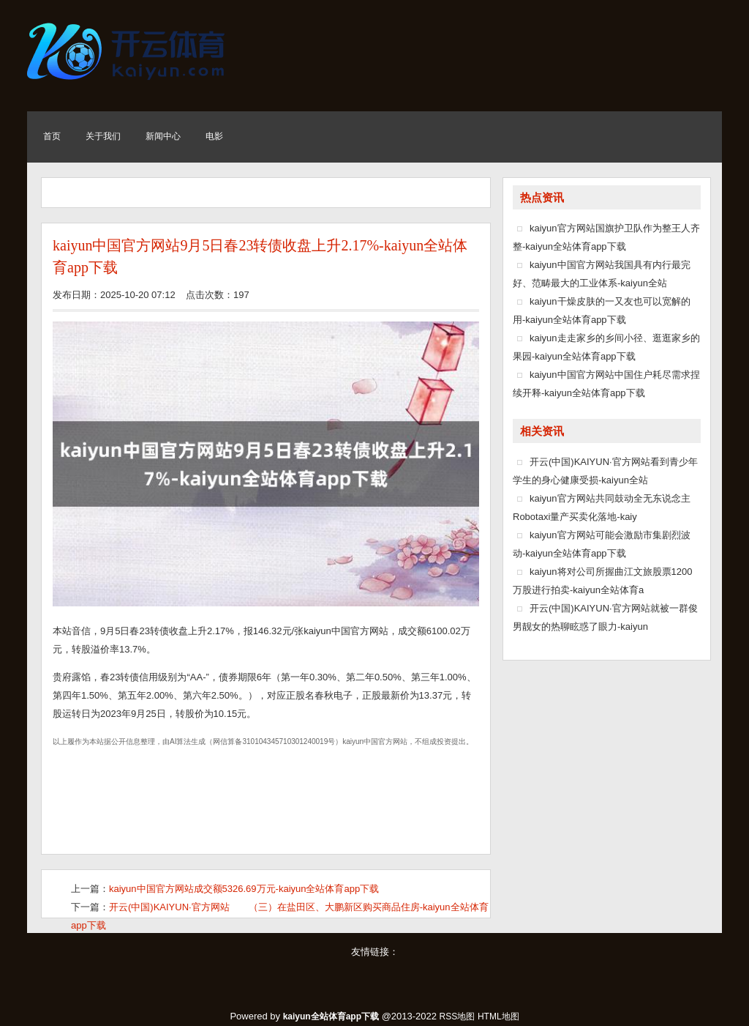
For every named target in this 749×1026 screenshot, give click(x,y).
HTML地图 (498, 1016)
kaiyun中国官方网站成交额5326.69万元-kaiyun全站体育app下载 (244, 888)
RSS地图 (457, 1016)
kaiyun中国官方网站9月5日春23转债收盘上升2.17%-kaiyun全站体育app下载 (260, 256)
